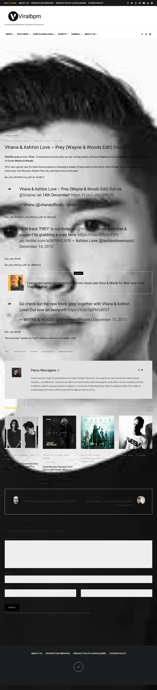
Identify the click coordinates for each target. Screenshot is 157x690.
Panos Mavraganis (43, 370)
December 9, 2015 (80, 205)
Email (8, 592)
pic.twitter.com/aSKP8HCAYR (45, 240)
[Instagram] (136, 3)
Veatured (27, 141)
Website (84, 592)
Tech (92, 461)
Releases (17, 141)
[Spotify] (152, 3)
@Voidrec (27, 195)
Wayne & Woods (66, 351)
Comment (10, 538)
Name (8, 578)
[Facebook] (128, 3)
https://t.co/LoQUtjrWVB (92, 195)
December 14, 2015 (36, 246)
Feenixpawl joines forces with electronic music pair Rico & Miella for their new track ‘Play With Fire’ (85, 285)
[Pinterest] (140, 3)
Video (32, 455)
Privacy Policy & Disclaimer (71, 3)
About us (24, 3)
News (9, 34)
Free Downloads (43, 34)
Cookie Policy (95, 3)
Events (62, 34)
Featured (22, 34)
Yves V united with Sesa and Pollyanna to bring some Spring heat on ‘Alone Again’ (135, 462)
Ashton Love (20, 351)
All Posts (8, 141)
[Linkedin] (148, 3)
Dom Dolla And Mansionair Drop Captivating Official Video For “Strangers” (21, 466)
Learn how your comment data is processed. (67, 617)
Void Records (48, 351)
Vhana (34, 351)
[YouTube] (144, 3)
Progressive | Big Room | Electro (50, 279)
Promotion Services (42, 3)
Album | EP (48, 455)
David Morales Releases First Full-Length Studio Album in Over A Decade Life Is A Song (58, 469)
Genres (75, 34)
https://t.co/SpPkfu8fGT (88, 310)
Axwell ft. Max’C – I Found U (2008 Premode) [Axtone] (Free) (106, 501)
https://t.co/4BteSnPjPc (98, 234)
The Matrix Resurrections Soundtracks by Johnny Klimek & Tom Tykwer (97, 473)
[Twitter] (132, 3)
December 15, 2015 (110, 319)
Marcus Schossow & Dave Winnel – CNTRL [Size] (50, 499)
